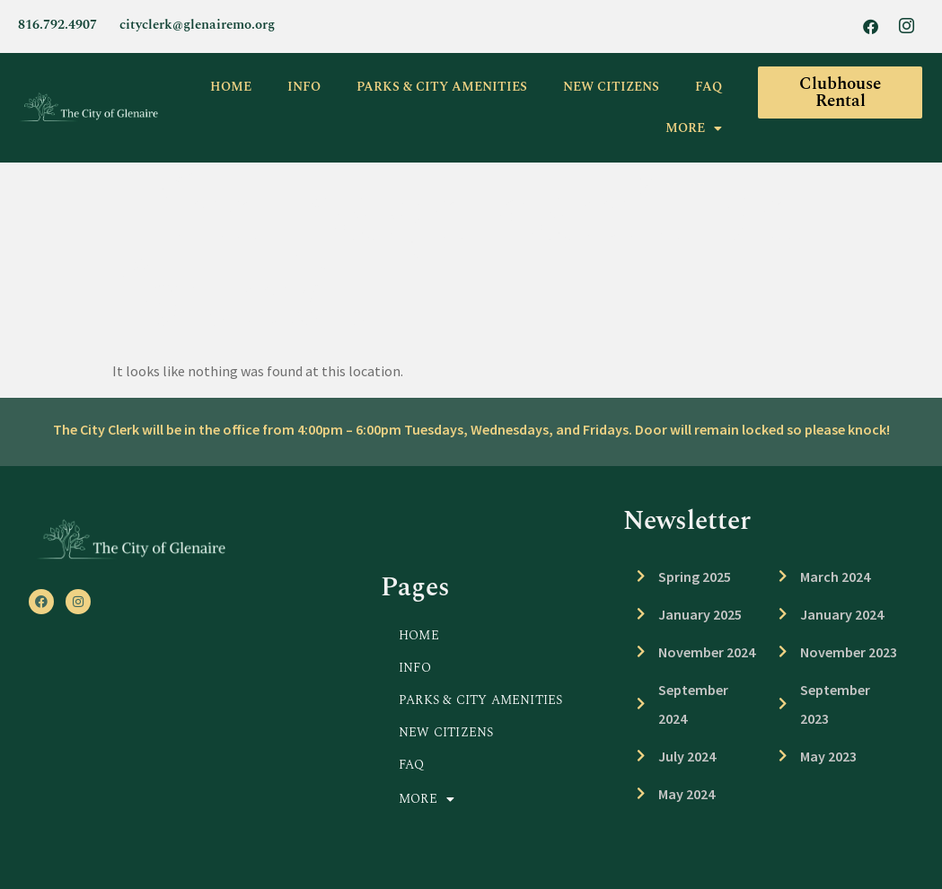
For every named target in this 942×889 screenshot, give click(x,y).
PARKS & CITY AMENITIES (442, 86)
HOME (230, 86)
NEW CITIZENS (611, 86)
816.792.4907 (57, 24)
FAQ (708, 86)
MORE (693, 128)
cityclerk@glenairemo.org (197, 24)
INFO (304, 86)
